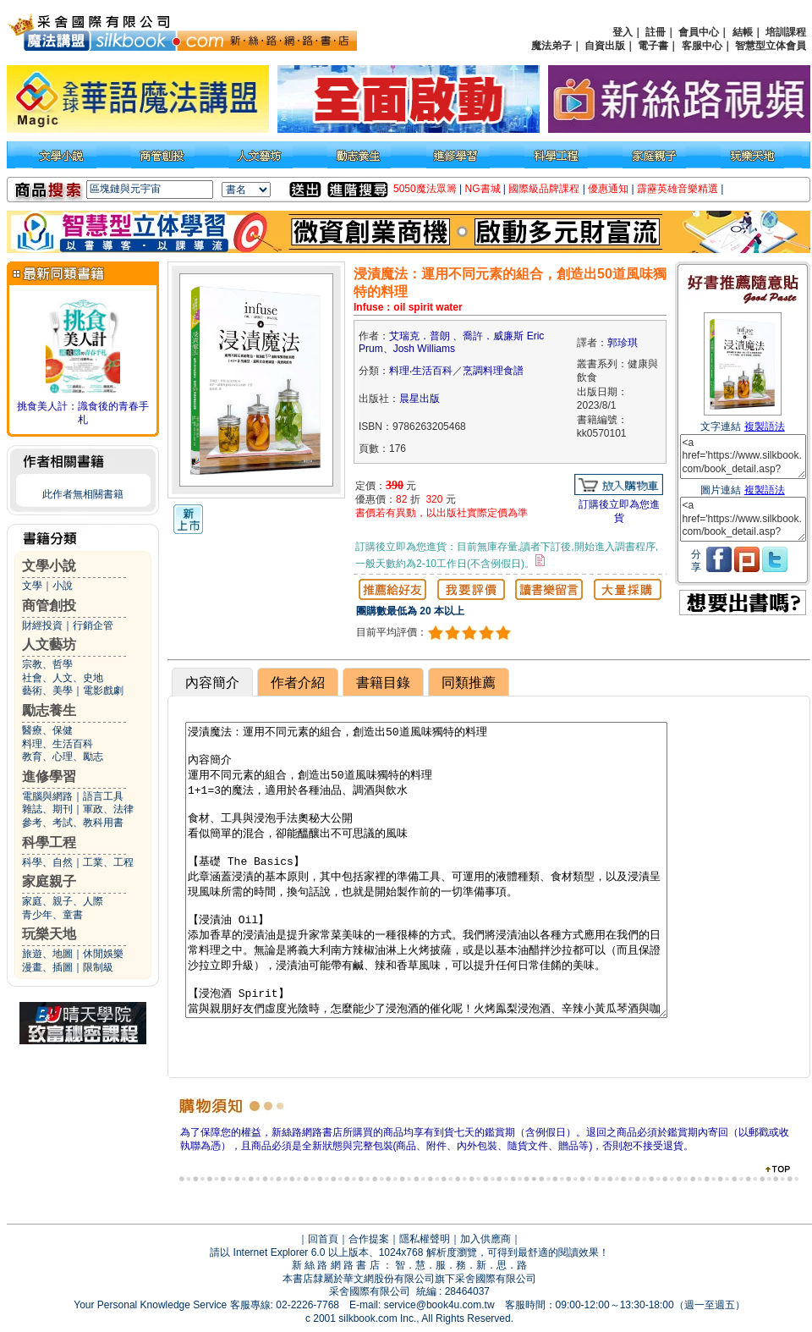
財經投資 (42, 625)
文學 (32, 586)
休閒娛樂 (103, 954)
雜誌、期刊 (47, 809)
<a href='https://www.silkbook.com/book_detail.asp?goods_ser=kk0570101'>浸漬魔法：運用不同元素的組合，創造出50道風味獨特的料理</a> (743, 456)
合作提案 (368, 1239)
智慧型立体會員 (770, 46)
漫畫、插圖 (47, 967)
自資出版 (604, 46)
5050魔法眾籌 (425, 189)
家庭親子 (49, 881)
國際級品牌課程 (543, 189)
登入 (622, 32)
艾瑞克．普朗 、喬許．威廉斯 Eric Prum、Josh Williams (451, 342)
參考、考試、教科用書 (72, 822)
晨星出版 (419, 399)
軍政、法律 (108, 809)
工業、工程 (108, 862)
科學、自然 (47, 862)
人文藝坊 (49, 644)
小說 (62, 586)
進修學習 (49, 776)
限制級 (98, 967)
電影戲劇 (103, 690)
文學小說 (49, 566)
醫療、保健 (47, 730)
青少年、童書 (52, 915)
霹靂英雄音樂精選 (677, 189)
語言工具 (103, 796)
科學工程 (49, 842)
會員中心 (698, 32)
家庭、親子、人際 (62, 901)
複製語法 (764, 426)
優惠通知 (608, 189)
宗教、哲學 (47, 664)
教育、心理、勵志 (62, 756)
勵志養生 (49, 710)
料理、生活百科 (57, 744)
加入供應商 (485, 1239)
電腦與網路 (47, 796)
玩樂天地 (49, 934)
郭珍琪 (622, 343)
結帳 (742, 32)
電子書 (653, 46)
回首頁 (323, 1239)
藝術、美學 (47, 690)
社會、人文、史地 (62, 678)
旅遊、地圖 (47, 954)
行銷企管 (93, 625)
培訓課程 (785, 32)
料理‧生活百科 (421, 371)
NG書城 (483, 189)
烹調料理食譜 (493, 371)
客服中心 (702, 46)
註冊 (655, 32)
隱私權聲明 (424, 1239)
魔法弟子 (551, 46)
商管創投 (49, 605)
